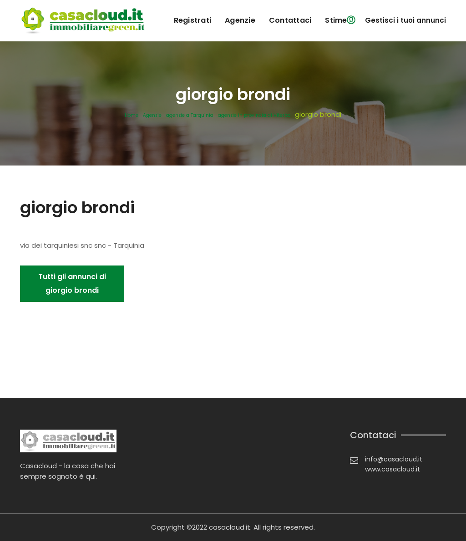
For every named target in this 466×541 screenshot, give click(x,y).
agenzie (240, 20)
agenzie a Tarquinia (189, 115)
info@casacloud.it (393, 459)
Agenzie (152, 115)
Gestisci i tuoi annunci (405, 20)
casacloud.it (229, 527)
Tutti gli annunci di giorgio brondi (72, 283)
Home (131, 115)
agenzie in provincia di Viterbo (254, 115)
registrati (193, 20)
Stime (336, 20)
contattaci (290, 20)
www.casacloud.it (392, 469)
